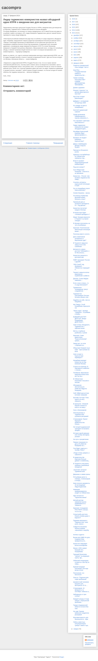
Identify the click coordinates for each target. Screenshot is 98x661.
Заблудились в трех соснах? (79, 595)
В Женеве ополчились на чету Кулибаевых (81, 224)
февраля (77, 63)
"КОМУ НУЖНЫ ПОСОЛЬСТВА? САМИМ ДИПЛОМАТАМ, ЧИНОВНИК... (79, 81)
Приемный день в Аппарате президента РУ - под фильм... (81, 203)
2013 (73, 33)
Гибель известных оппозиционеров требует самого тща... (81, 623)
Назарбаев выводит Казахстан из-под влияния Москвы (79, 362)
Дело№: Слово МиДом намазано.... (80, 279)
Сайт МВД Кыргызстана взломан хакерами (81, 394)
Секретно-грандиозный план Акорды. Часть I (81, 66)
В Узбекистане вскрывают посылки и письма (81, 380)
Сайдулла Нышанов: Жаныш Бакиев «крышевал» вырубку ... (81, 529)
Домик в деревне (79, 87)
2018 (73, 19)
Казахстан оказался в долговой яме (80, 256)
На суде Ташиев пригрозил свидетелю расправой (81, 613)
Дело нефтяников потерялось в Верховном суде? (79, 238)
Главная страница (32, 143)
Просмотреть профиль (89, 643)
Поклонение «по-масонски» (79, 574)
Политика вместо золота (81, 234)
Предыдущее (58, 143)
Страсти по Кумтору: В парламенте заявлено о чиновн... (81, 368)
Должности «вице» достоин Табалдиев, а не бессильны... (81, 251)
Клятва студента (78, 534)
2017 (73, 22)
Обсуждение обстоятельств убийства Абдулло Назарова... (80, 387)
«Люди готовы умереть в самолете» (81, 453)
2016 (73, 24)
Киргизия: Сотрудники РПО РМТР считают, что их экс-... (80, 509)
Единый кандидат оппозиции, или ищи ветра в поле (80, 568)
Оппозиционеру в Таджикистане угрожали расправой (80, 414)
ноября (76, 38)
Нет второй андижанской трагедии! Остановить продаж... (81, 428)
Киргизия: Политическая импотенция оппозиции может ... (81, 229)
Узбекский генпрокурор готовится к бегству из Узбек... (81, 562)
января (76, 629)
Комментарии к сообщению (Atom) (38, 148)
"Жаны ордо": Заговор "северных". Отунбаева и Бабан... (81, 312)
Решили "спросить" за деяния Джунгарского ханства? (81, 92)
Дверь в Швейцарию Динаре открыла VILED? (80, 145)
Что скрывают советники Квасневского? (81, 121)
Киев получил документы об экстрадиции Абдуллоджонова (81, 485)
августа (76, 46)
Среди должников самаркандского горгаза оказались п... (81, 116)
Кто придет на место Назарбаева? (80, 106)
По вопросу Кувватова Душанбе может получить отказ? (80, 197)
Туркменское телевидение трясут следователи (80, 289)
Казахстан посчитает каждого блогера (80, 209)
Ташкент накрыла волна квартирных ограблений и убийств (81, 274)
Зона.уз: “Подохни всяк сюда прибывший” (80, 578)
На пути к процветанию (81, 439)
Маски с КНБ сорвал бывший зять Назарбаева (80, 549)
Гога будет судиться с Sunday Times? (80, 449)
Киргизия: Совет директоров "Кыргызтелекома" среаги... (80, 338)
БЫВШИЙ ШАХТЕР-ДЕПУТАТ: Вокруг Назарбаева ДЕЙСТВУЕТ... (80, 319)
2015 (73, 27)
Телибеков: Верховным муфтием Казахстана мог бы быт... (81, 374)
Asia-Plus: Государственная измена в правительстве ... (79, 72)
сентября (77, 43)
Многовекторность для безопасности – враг (80, 618)
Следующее (7, 143)
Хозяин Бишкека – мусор (81, 193)
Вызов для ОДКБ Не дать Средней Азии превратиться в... (81, 539)
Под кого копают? (79, 167)
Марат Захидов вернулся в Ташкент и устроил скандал (81, 218)
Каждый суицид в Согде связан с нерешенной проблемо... (81, 600)
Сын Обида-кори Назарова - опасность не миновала (81, 171)
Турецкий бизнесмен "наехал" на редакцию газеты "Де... (81, 556)
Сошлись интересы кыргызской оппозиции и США (81, 184)
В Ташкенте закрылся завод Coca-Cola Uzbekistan (80, 244)
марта (76, 60)
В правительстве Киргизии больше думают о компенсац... (81, 459)
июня (75, 52)
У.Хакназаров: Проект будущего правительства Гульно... (80, 421)
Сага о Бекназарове (79, 410)
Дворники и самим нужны (81, 474)
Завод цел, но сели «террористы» (79, 344)
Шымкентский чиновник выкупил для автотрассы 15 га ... (81, 583)
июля (75, 49)
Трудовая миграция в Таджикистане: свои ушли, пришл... (80, 522)
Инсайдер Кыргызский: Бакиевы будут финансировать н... (80, 133)
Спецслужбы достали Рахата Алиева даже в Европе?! (81, 516)
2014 (73, 30)
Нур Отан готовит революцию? (79, 97)
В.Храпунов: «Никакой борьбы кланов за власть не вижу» (80, 405)
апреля (76, 57)
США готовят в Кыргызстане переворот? (78, 355)
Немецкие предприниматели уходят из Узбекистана (81, 491)
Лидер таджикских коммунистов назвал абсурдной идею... (80, 127)
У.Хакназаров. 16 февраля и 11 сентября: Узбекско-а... (81, 589)
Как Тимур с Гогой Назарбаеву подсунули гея (81, 306)
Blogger (61, 657)
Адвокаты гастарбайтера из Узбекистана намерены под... (81, 156)
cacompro (11, 7)
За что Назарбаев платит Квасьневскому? (81, 189)
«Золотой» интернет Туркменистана (80, 470)
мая (75, 55)
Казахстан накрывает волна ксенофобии (80, 544)
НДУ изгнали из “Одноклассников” (80, 496)
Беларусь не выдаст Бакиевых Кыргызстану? (80, 139)
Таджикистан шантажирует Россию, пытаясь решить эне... (81, 295)
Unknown (90, 640)
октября (76, 41)
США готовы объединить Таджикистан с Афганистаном (81, 326)
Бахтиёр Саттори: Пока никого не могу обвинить (81, 399)
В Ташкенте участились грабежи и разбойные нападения (81, 465)
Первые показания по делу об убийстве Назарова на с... (80, 443)
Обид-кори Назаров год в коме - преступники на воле (81, 349)
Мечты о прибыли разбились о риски (80, 332)
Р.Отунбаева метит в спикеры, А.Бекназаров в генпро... (81, 478)
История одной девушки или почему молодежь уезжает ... (81, 434)
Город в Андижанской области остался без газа (80, 606)
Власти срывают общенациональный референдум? (80, 162)
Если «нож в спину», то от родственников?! (81, 284)
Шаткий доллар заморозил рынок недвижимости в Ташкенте (79, 502)
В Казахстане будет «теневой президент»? (81, 213)
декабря (76, 35)
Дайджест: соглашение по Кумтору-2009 (81, 102)
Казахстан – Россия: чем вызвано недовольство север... (81, 177)
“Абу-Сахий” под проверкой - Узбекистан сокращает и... (81, 267)
